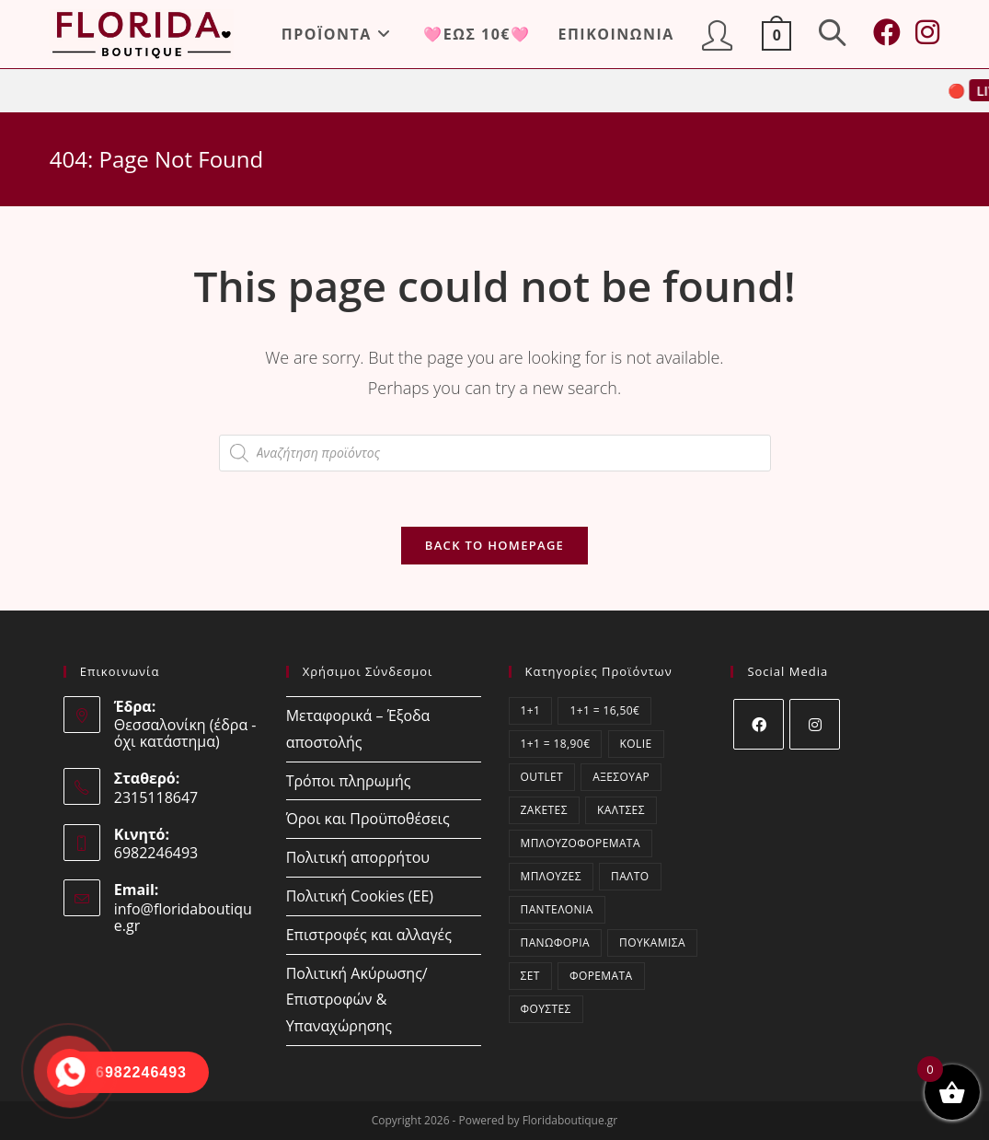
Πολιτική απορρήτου (358, 857)
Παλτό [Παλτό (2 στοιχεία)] (630, 876)
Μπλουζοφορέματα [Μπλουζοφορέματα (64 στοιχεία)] (580, 843)
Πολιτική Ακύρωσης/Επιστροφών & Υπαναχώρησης (357, 1000)
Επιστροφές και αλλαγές (369, 935)
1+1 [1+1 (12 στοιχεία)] (531, 710)
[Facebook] (758, 724)
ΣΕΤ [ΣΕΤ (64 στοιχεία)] (530, 975)
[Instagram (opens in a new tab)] (927, 32)
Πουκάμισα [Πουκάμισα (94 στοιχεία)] (652, 942)
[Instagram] (814, 724)
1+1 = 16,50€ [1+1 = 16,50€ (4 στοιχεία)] (604, 710)
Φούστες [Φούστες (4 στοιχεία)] (546, 1009)
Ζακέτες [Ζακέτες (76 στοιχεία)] (544, 810)
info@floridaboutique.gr (183, 917)
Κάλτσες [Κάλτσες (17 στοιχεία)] (621, 810)
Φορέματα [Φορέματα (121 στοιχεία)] (601, 975)
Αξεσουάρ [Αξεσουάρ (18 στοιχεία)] (621, 777)
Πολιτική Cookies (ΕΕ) (359, 896)
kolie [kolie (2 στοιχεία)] (636, 743)
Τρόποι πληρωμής (348, 781)
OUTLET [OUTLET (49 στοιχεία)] (542, 777)
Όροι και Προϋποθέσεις (368, 818)
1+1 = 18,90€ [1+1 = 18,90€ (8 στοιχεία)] (556, 743)
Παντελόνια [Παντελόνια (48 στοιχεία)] (557, 909)
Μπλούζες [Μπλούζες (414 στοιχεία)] (551, 876)
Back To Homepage (494, 545)
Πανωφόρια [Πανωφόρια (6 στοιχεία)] (555, 942)
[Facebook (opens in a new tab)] (887, 32)
